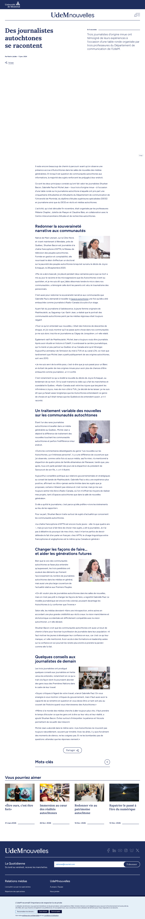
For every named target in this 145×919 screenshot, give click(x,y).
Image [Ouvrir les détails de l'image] (141, 159)
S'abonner (131, 868)
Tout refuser (43, 911)
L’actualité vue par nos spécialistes (18, 890)
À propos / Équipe (56, 890)
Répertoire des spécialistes (15, 895)
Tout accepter (55, 911)
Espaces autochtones (81, 302)
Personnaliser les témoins (26, 912)
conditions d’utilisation (51, 915)
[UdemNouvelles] (72, 16)
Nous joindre (54, 895)
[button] (137, 16)
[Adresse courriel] (89, 868)
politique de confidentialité (30, 915)
